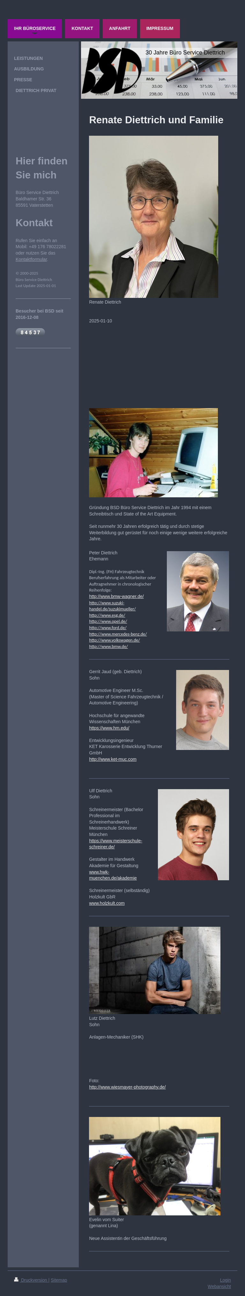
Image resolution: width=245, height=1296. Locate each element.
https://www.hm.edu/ (109, 728)
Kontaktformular (31, 259)
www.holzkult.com (106, 903)
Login (225, 1280)
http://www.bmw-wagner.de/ (116, 596)
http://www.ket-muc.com (113, 759)
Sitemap (59, 1280)
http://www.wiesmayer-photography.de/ (127, 1087)
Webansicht (219, 1286)
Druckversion (31, 1280)
